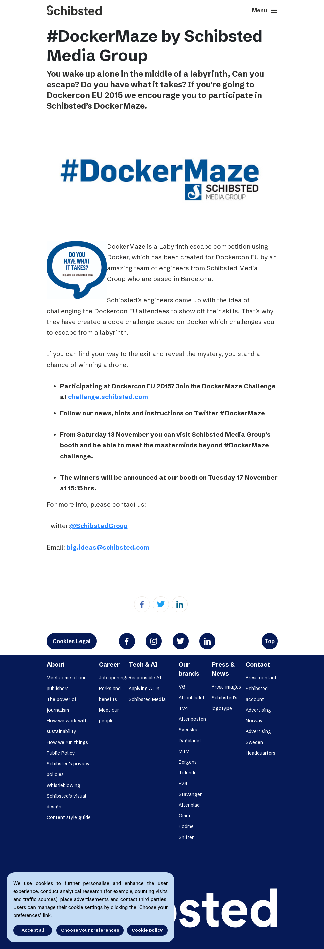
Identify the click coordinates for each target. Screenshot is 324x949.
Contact (258, 664)
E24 (183, 783)
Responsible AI (145, 678)
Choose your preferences (90, 930)
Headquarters (260, 753)
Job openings (114, 678)
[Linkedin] (180, 604)
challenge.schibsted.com (108, 397)
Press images (226, 687)
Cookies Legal (72, 641)
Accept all (33, 930)
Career (109, 664)
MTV (184, 751)
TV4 (183, 708)
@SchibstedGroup (99, 526)
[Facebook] (142, 604)
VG (182, 687)
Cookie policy (147, 930)
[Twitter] (161, 604)
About (56, 664)
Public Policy (61, 753)
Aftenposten (192, 719)
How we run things (67, 742)
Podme (186, 826)
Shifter (186, 837)
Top (270, 641)
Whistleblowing (63, 785)
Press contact (261, 678)
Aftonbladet (192, 698)
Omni (184, 816)
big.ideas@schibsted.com (108, 547)
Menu (265, 11)
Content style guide (69, 817)
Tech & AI (143, 664)
